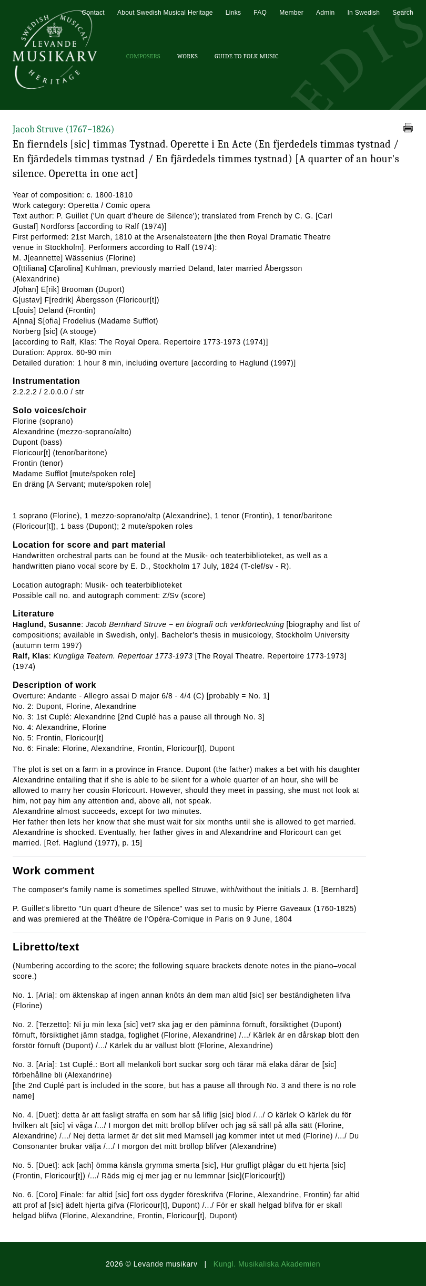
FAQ (260, 12)
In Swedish (363, 12)
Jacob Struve (64, 129)
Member (291, 12)
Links (233, 12)
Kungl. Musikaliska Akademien (267, 1264)
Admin (325, 12)
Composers (143, 56)
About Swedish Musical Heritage (165, 12)
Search (402, 12)
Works (187, 56)
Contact (93, 12)
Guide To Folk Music (247, 56)
